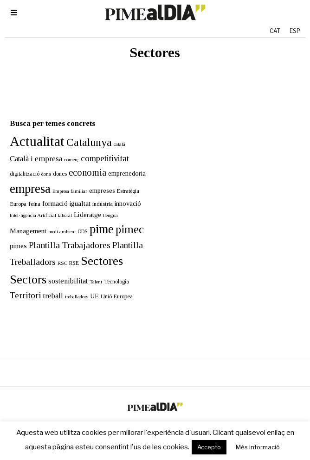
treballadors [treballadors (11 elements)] (71, 286)
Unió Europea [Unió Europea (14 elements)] (112, 286)
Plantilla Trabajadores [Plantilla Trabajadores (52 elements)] (64, 235)
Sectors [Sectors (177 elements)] (23, 269)
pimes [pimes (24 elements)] (13, 235)
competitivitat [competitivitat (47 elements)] (100, 148)
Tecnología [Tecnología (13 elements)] (111, 271)
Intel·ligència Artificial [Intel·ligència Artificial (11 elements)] (28, 204)
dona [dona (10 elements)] (41, 163)
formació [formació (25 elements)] (50, 193)
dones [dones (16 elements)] (55, 163)
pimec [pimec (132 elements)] (124, 219)
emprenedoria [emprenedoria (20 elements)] (122, 163)
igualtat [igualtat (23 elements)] (75, 193)
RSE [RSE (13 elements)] (69, 253)
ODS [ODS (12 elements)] (77, 221)
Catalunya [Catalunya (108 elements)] (84, 132)
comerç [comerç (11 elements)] (66, 149)
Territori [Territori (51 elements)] (20, 285)
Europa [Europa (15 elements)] (13, 194)
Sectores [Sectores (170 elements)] (97, 250)
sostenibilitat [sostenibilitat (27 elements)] (63, 271)
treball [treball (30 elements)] (48, 285)
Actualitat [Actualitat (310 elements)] (32, 131)
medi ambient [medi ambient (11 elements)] (57, 221)
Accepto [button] (209, 447)
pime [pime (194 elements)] (96, 219)
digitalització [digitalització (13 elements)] (19, 163)
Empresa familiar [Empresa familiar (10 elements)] (64, 181)
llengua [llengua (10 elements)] (105, 204)
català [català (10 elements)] (114, 134)
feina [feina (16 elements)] (29, 193)
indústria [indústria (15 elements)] (97, 194)
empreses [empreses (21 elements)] (97, 180)
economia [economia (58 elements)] (82, 162)
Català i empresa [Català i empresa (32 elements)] (31, 148)
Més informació (258, 447)
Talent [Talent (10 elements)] (90, 271)
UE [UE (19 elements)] (89, 286)
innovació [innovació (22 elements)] (123, 193)
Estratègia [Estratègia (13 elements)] (123, 180)
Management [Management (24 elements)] (23, 220)
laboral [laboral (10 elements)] (60, 204)
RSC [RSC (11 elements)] (57, 253)
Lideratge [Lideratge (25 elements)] (82, 204)
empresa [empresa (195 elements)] (25, 178)
